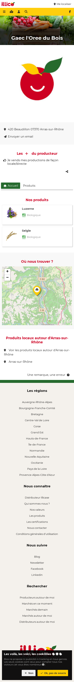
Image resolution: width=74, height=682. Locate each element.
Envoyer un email (18, 136)
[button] (37, 292)
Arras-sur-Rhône (18, 361)
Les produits (37, 515)
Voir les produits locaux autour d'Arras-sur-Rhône (37, 352)
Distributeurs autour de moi (37, 621)
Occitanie (37, 462)
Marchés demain (37, 609)
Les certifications (37, 521)
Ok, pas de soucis (53, 673)
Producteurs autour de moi (37, 597)
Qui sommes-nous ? (37, 503)
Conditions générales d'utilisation (37, 533)
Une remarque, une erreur (48, 375)
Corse (37, 426)
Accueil (10, 185)
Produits (29, 185)
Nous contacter (37, 527)
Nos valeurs (37, 509)
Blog (37, 556)
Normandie (37, 450)
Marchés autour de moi (37, 615)
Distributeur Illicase (37, 497)
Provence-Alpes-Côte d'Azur (37, 474)
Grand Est (37, 432)
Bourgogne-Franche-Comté (37, 408)
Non (29, 673)
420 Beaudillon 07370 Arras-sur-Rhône (34, 129)
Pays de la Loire (37, 468)
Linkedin (37, 574)
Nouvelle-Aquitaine (37, 456)
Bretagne (37, 414)
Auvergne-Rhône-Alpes (37, 402)
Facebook (37, 568)
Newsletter (37, 562)
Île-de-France (37, 444)
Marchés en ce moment (37, 603)
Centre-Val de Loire (37, 420)
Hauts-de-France (37, 438)
